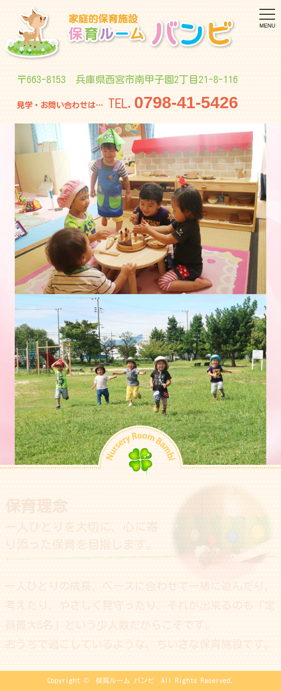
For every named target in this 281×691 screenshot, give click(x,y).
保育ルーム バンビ (125, 680)
